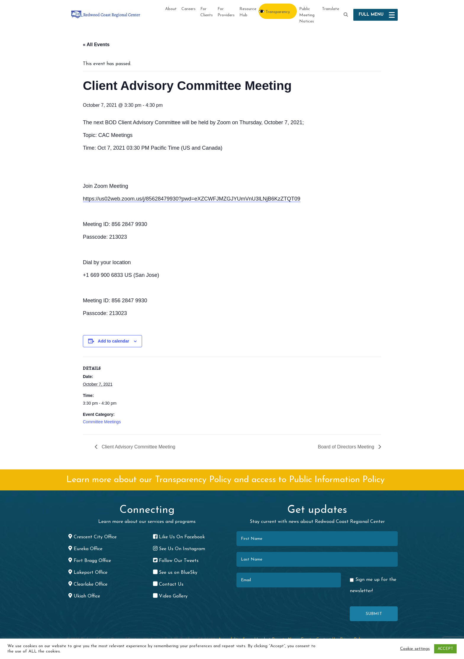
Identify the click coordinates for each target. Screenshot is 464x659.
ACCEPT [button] (445, 649)
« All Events (96, 44)
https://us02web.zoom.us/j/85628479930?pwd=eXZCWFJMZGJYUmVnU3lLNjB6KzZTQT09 (191, 199)
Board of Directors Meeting (347, 446)
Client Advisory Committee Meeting (137, 446)
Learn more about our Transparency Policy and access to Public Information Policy (225, 479)
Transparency (277, 12)
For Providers (226, 12)
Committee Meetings (102, 421)
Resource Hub (247, 12)
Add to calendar (113, 341)
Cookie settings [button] (415, 649)
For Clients (206, 12)
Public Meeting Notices (307, 15)
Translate (330, 9)
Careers (188, 9)
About (171, 9)
